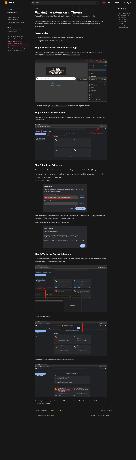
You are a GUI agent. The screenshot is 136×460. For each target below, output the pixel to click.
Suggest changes (106, 410)
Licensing (9, 53)
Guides (9, 27)
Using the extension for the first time (16, 23)
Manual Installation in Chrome (16, 39)
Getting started (12, 12)
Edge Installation (13, 19)
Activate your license (14, 15)
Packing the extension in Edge (16, 48)
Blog (109, 2)
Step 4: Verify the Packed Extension (123, 26)
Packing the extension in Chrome (15, 44)
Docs (104, 2)
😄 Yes (53, 410)
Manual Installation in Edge (15, 41)
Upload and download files (15, 36)
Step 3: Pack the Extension (122, 22)
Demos (116, 2)
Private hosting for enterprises (17, 50)
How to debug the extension (16, 34)
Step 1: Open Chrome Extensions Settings (124, 14)
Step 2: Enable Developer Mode (122, 18)
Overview (9, 9)
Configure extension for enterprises (14, 30)
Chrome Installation (13, 17)
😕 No (61, 410)
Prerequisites (121, 11)
